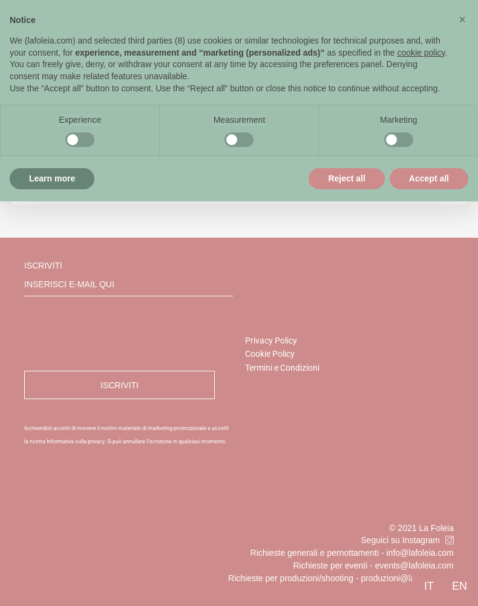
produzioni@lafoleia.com (407, 578)
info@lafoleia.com (420, 553)
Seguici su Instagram (400, 540)
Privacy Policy (271, 340)
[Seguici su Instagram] (449, 540)
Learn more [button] (52, 178)
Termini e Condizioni (282, 368)
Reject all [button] (346, 178)
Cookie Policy (270, 354)
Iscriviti (128, 279)
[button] (462, 19)
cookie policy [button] (421, 52)
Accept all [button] (429, 178)
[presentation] (116, 333)
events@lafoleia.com (414, 565)
